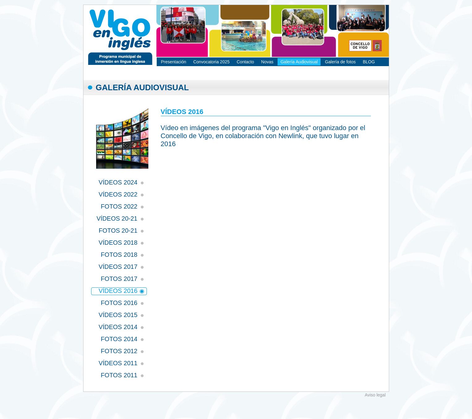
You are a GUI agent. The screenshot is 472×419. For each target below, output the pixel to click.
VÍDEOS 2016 (118, 290)
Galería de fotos (340, 61)
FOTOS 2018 (119, 254)
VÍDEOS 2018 (118, 242)
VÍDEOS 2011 (118, 363)
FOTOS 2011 (119, 375)
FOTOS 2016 (119, 302)
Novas (267, 61)
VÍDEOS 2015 (118, 314)
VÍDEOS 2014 (118, 327)
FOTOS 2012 (119, 351)
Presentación (173, 61)
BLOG (369, 61)
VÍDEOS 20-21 (116, 218)
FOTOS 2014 (119, 339)
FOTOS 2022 (119, 206)
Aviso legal (375, 394)
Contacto (245, 61)
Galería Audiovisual (299, 61)
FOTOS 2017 (119, 278)
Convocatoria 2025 (211, 61)
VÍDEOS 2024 (118, 182)
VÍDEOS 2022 (118, 194)
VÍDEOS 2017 (118, 266)
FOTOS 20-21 (118, 230)
